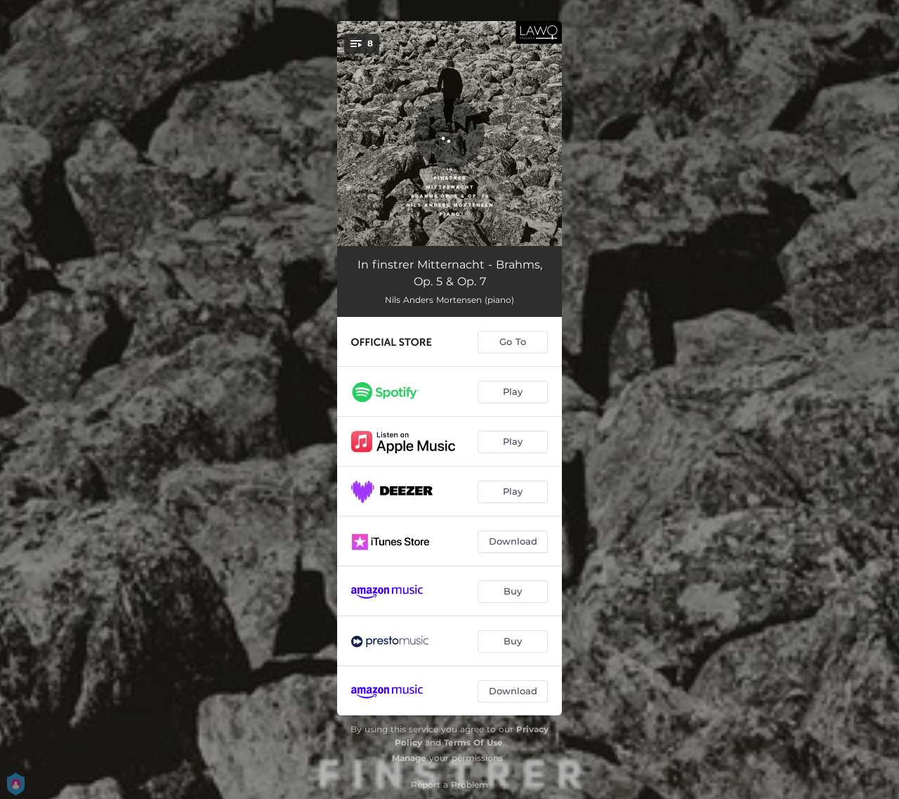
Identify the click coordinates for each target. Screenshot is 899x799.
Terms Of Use (473, 742)
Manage (409, 758)
